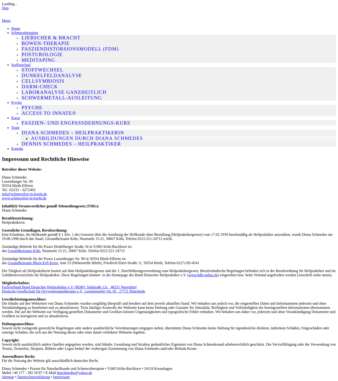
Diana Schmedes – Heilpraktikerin (73, 132)
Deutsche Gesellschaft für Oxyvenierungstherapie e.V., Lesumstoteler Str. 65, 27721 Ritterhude (73, 291)
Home (15, 28)
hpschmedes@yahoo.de (74, 373)
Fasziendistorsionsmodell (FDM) (70, 48)
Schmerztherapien (24, 33)
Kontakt (17, 149)
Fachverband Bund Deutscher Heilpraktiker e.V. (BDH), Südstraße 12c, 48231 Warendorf (69, 287)
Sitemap (8, 377)
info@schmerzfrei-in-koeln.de (24, 194)
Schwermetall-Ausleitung (62, 97)
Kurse (15, 118)
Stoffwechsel (21, 65)
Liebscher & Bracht (51, 37)
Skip (5, 8)
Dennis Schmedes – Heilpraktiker (71, 143)
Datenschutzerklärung (33, 377)
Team (15, 128)
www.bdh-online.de (203, 275)
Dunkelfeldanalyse (52, 75)
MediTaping (38, 60)
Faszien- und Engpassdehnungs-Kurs (76, 122)
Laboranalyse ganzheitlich (64, 92)
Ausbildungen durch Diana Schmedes (87, 138)
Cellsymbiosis (43, 81)
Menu (6, 21)
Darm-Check (40, 86)
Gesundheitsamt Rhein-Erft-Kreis (33, 263)
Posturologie (42, 54)
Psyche (16, 103)
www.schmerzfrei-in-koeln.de (24, 198)
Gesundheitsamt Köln (24, 251)
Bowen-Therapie (46, 43)
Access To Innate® (49, 113)
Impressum (61, 377)
